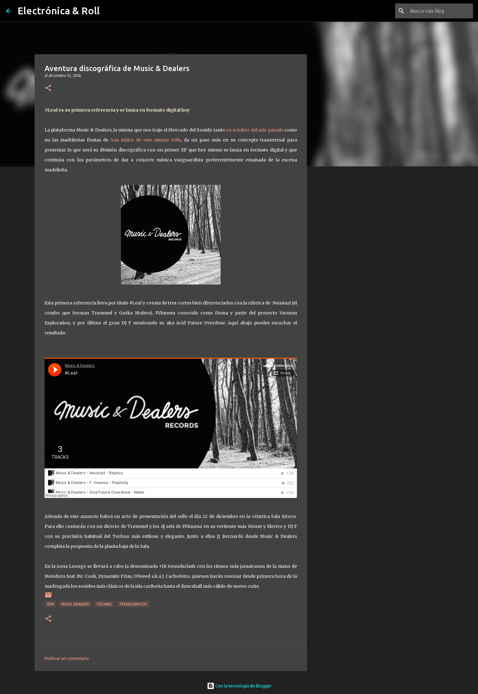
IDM (50, 604)
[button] (48, 88)
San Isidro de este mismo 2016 (144, 140)
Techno (104, 604)
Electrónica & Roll (58, 10)
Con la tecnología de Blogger (239, 685)
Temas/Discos (133, 604)
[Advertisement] (339, 269)
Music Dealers (75, 604)
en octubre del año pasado (255, 130)
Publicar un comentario (67, 658)
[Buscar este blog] (440, 10)
